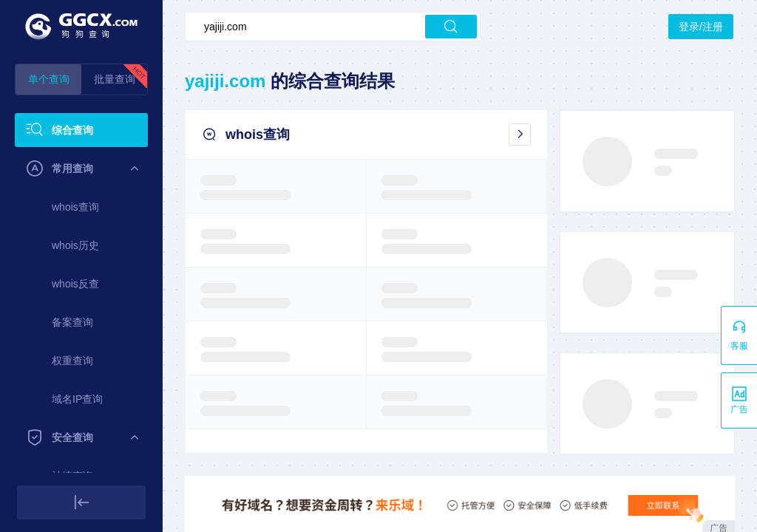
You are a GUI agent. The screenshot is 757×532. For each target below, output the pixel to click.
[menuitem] (81, 130)
